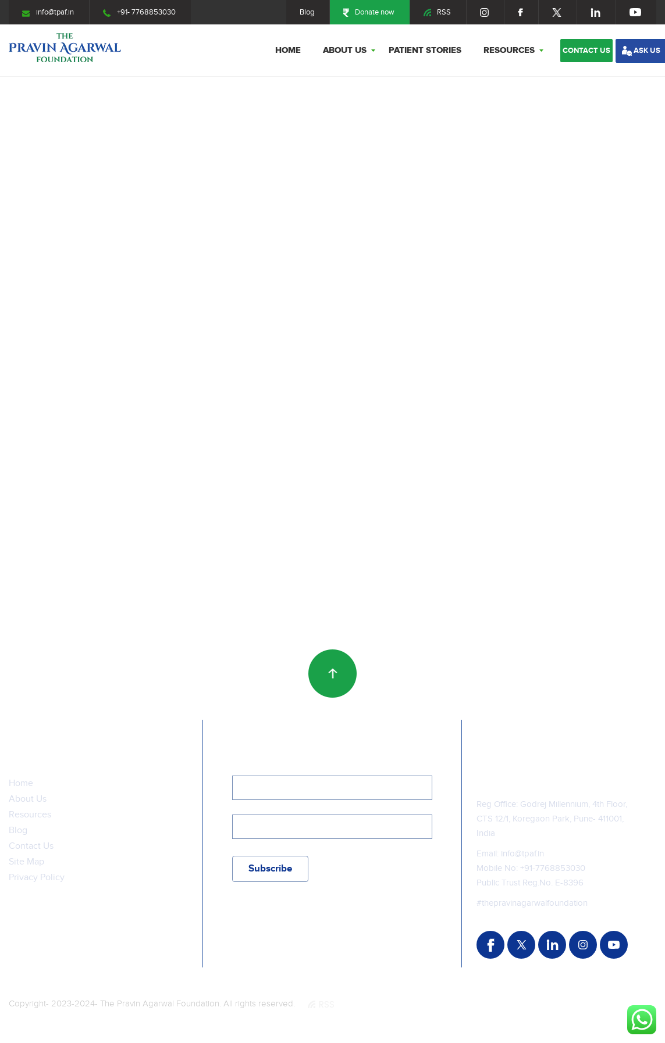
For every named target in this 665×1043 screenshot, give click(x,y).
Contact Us (31, 846)
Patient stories (425, 50)
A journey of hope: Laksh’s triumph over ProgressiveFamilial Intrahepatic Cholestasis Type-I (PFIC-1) (542, 314)
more (36, 339)
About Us (345, 50)
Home (288, 50)
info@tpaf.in (48, 12)
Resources (509, 50)
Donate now (368, 12)
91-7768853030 (554, 868)
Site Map (26, 861)
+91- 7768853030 (139, 12)
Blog (307, 12)
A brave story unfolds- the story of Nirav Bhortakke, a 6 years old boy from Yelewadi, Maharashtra (99, 556)
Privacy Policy (37, 877)
